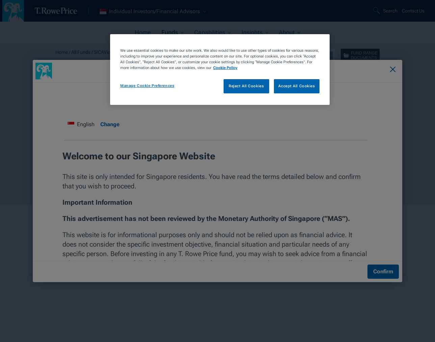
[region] (220, 69)
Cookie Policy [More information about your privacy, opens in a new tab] (225, 67)
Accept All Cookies (296, 86)
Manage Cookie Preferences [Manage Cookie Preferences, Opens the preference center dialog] (147, 85)
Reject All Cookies (246, 86)
